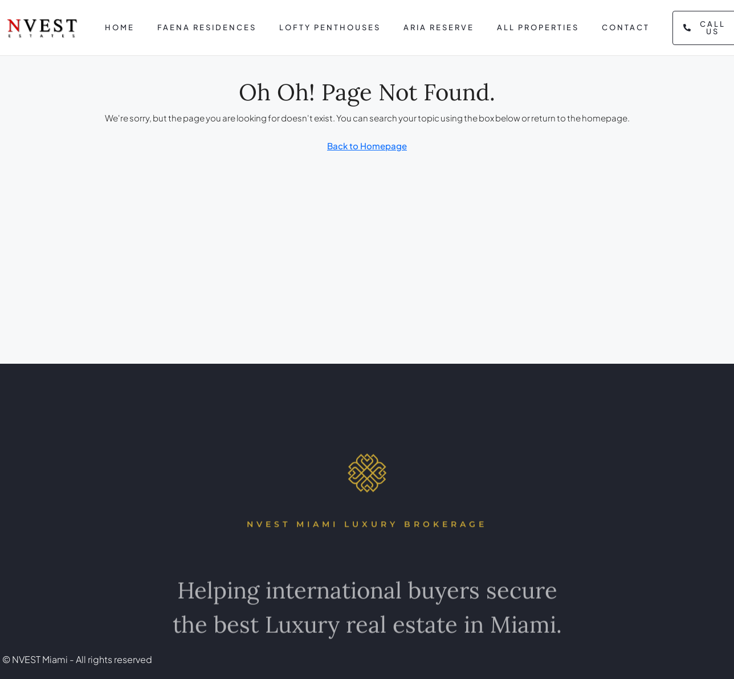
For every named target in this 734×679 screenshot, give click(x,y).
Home (119, 27)
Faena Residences (206, 27)
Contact (626, 27)
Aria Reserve (438, 27)
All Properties (538, 27)
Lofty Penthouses (330, 27)
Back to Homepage (367, 145)
